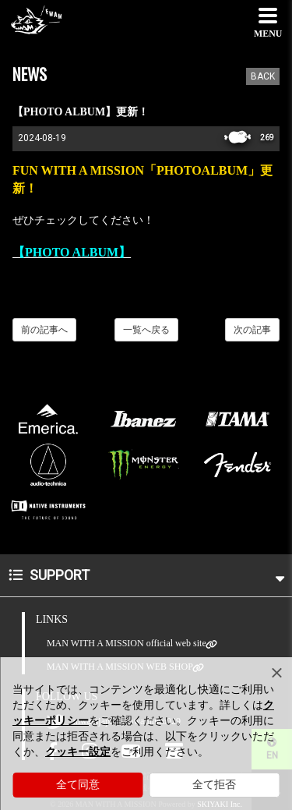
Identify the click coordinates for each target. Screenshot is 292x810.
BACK (263, 76)
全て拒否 (214, 785)
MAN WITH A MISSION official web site (126, 643)
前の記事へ (44, 329)
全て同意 (78, 785)
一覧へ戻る (146, 329)
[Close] (276, 672)
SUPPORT (146, 575)
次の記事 (252, 329)
